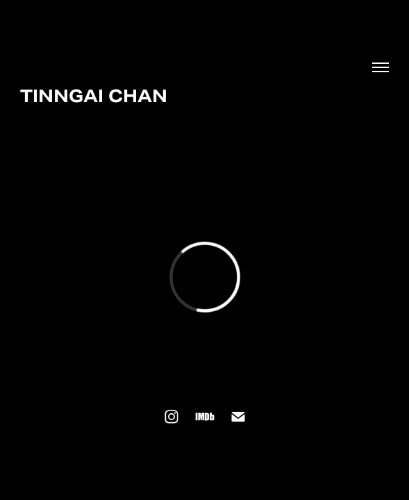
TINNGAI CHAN (93, 96)
